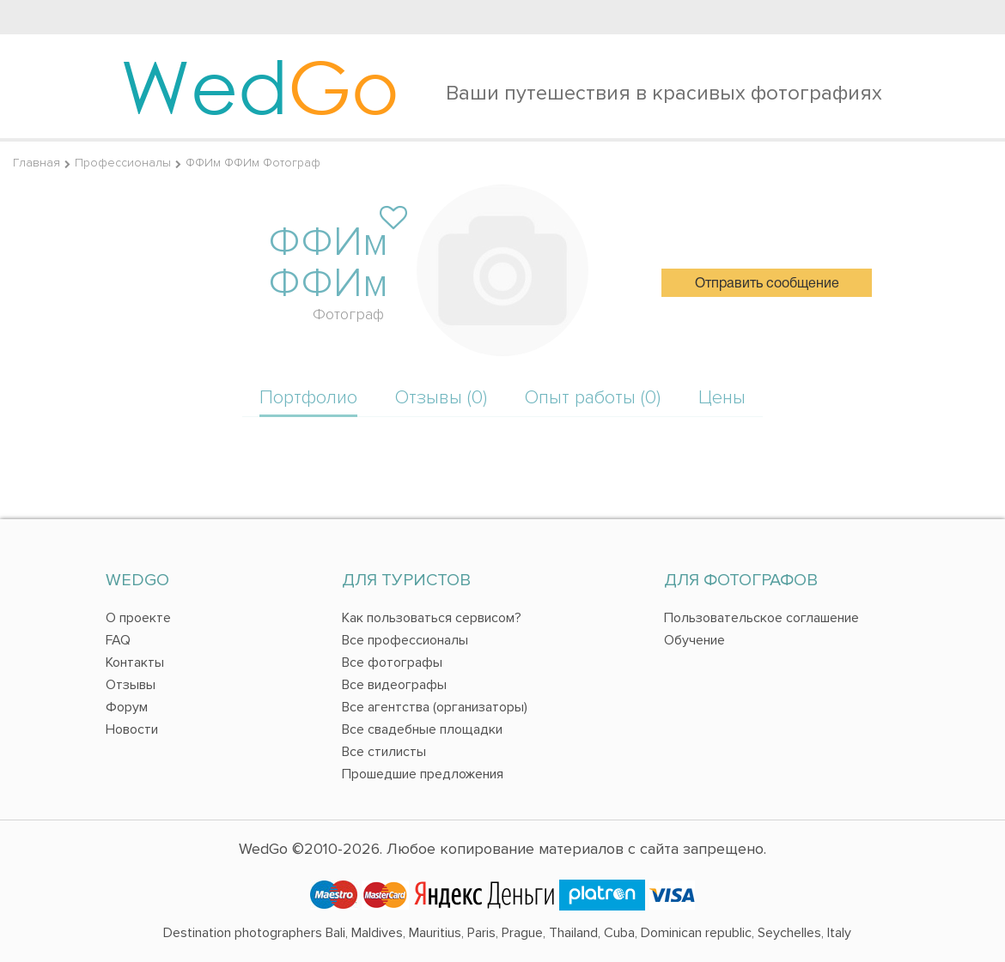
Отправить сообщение (767, 284)
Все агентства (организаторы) (434, 707)
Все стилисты (384, 751)
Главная (36, 162)
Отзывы (130, 684)
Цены (722, 397)
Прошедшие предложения (422, 774)
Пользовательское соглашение (761, 617)
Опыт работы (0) (593, 397)
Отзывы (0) (441, 397)
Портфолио (308, 397)
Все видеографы (394, 684)
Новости (132, 729)
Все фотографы (392, 662)
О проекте (138, 617)
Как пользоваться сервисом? (431, 617)
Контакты (135, 662)
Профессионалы (123, 162)
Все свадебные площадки (422, 729)
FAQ (118, 640)
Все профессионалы (405, 640)
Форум (127, 707)
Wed (259, 85)
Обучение (694, 640)
